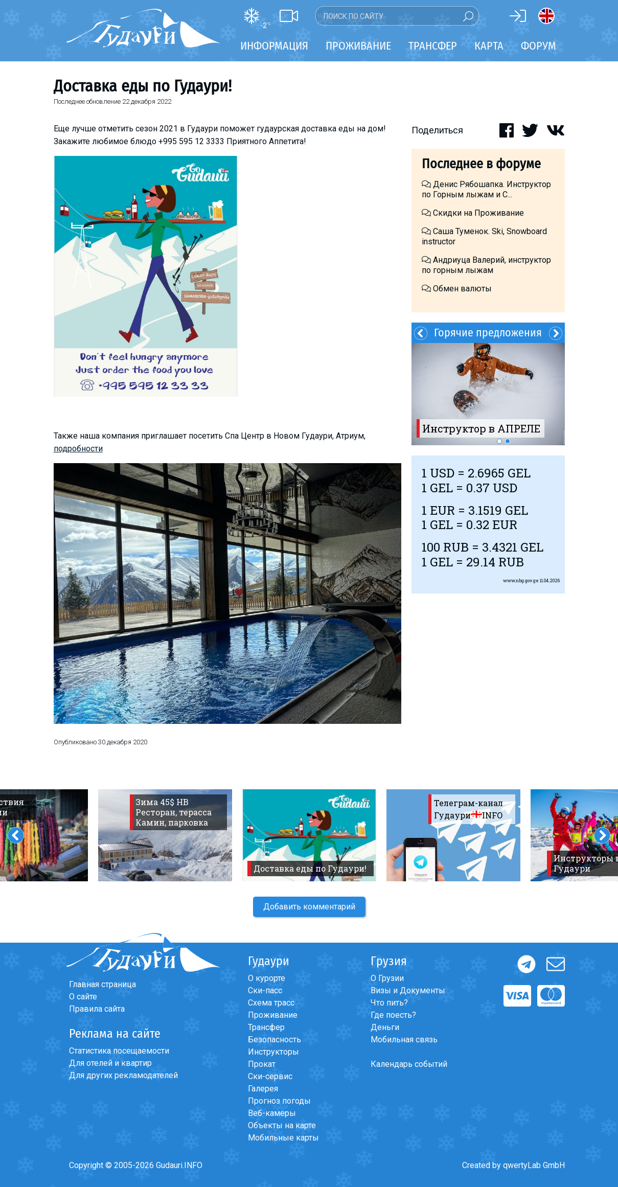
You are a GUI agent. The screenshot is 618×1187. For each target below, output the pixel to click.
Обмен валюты (457, 288)
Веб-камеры (272, 1113)
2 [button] (507, 441)
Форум (538, 46)
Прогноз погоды (279, 1101)
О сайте (83, 996)
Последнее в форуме (481, 164)
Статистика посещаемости (119, 1051)
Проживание (272, 1015)
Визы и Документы (408, 990)
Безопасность (274, 1039)
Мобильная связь (404, 1039)
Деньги (385, 1027)
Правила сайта (97, 1009)
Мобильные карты (283, 1138)
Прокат (262, 1064)
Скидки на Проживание (473, 213)
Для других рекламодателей (123, 1075)
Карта (488, 46)
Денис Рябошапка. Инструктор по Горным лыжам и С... (486, 189)
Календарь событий (409, 1064)
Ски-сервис (270, 1076)
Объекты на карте (282, 1125)
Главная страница (102, 984)
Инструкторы (273, 1052)
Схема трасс (271, 1003)
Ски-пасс (265, 990)
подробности (78, 448)
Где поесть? (393, 1015)
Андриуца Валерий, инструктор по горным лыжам (486, 265)
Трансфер (266, 1027)
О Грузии (387, 978)
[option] (488, 394)
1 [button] (499, 441)
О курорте (266, 978)
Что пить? (389, 1003)
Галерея (263, 1088)
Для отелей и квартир (110, 1063)
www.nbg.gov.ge (521, 580)
